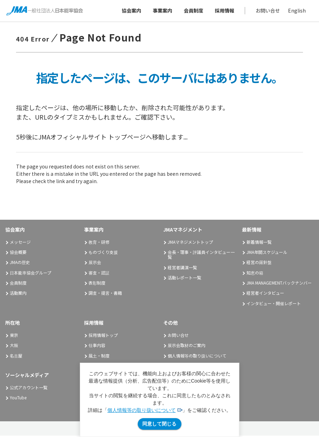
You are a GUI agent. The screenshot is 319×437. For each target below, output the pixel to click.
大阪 (14, 347)
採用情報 (224, 11)
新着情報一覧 (259, 243)
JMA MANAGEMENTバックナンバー (279, 284)
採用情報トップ (103, 336)
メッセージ (20, 243)
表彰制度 (97, 284)
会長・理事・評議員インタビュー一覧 (201, 255)
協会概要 (18, 253)
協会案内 (130, 11)
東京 (14, 336)
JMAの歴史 (20, 264)
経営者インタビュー (265, 294)
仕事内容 (97, 347)
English (296, 11)
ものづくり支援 (103, 253)
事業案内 (162, 11)
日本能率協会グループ (30, 274)
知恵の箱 (254, 274)
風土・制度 (99, 357)
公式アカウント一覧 (28, 389)
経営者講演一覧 (182, 269)
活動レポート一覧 (184, 279)
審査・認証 (99, 274)
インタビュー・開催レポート (273, 305)
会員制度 (193, 11)
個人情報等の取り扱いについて (141, 410)
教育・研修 (99, 243)
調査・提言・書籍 (105, 294)
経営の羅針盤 (259, 264)
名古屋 (16, 357)
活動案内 (20, 294)
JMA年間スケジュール (266, 253)
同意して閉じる (159, 424)
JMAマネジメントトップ (190, 243)
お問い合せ (267, 11)
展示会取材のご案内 (186, 347)
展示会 (95, 264)
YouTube (18, 399)
